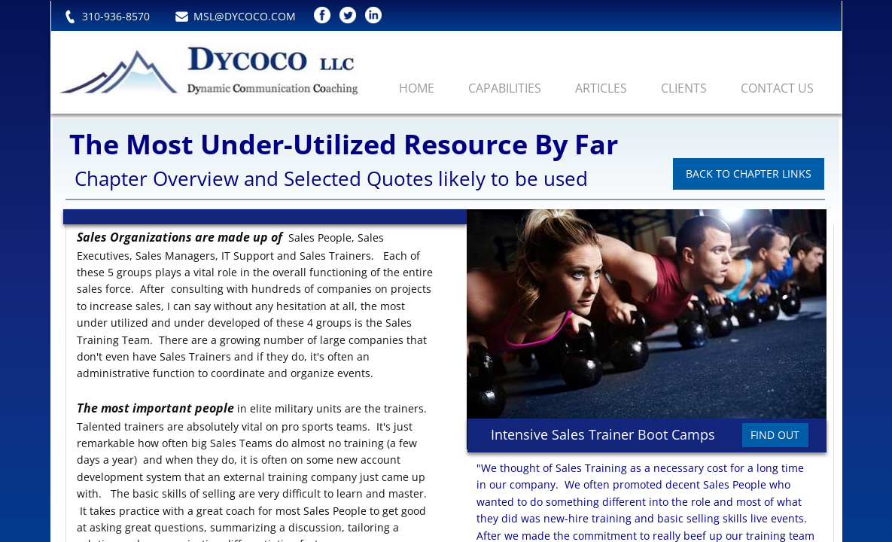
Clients (684, 88)
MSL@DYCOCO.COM (244, 16)
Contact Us (777, 88)
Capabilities (504, 88)
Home (416, 88)
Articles (601, 88)
